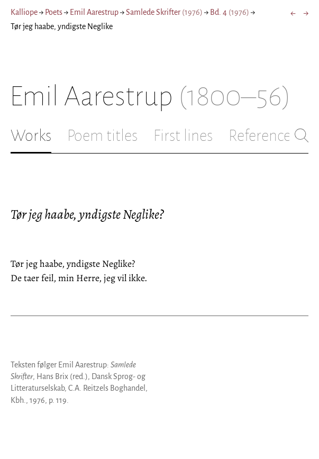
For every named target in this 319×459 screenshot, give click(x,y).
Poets (53, 12)
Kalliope (24, 12)
